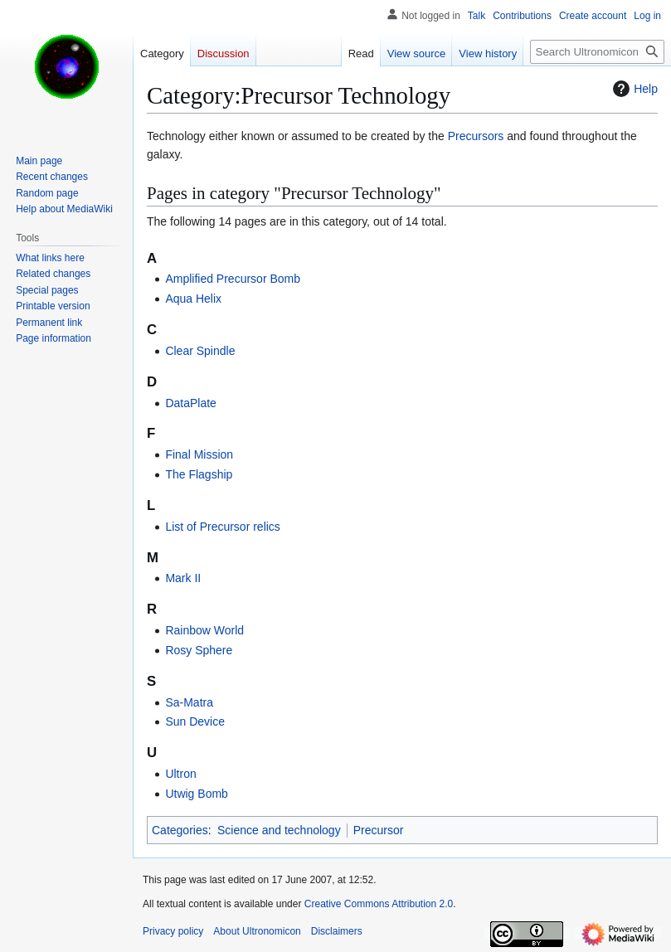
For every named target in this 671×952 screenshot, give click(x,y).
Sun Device (195, 721)
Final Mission (199, 454)
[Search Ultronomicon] (597, 52)
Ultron (180, 773)
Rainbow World (204, 630)
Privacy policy (173, 931)
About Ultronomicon (256, 931)
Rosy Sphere (198, 650)
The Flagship (198, 474)
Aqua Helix (193, 298)
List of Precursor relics (222, 526)
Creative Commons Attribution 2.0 (378, 904)
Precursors (476, 136)
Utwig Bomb (196, 793)
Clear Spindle (200, 350)
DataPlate (190, 403)
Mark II (183, 578)
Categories (180, 830)
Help (633, 88)
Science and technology (279, 830)
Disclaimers (336, 931)
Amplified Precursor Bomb (232, 278)
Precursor (378, 830)
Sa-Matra (189, 702)
